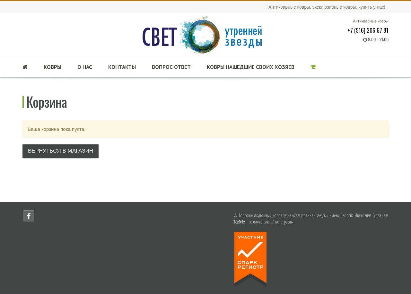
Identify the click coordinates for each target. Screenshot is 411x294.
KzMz (239, 222)
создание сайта (260, 222)
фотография (284, 222)
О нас (84, 67)
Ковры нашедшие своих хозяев (250, 67)
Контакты (122, 67)
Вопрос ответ (171, 67)
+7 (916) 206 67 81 (368, 30)
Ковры (52, 67)
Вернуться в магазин (60, 151)
